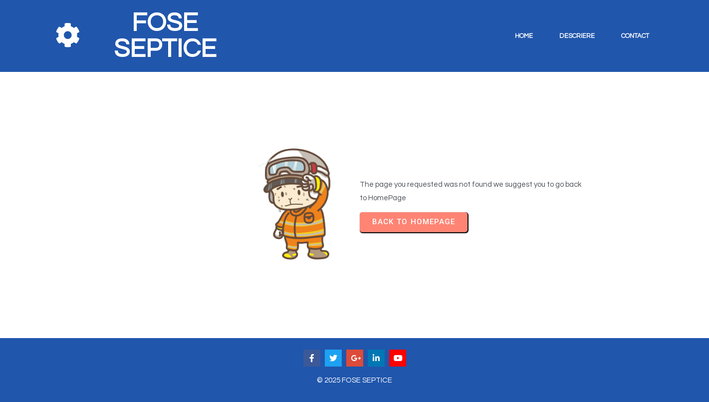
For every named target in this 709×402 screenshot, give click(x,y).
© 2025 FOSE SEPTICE (354, 380)
